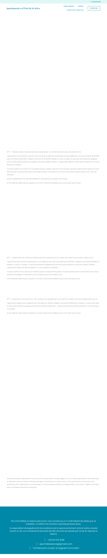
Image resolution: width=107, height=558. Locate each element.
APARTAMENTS (69, 6)
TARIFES (81, 6)
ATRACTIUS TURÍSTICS (75, 10)
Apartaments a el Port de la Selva (23, 8)
